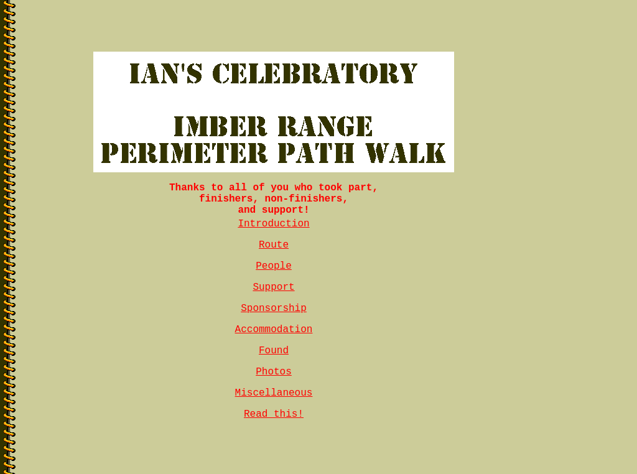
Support (273, 287)
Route (274, 245)
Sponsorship (274, 308)
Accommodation (274, 329)
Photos (274, 372)
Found (274, 350)
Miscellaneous (274, 393)
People (274, 266)
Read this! (274, 414)
